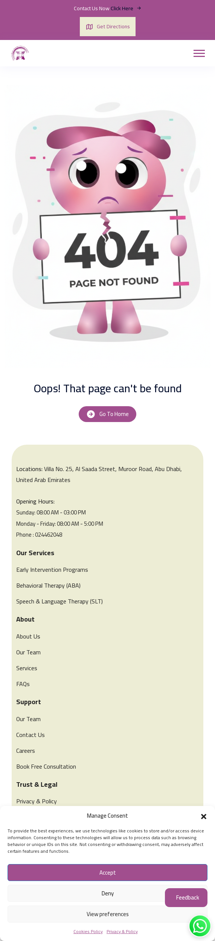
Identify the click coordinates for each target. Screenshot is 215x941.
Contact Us (30, 734)
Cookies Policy (88, 931)
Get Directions (107, 26)
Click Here (126, 8)
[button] (203, 816)
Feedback (187, 897)
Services (26, 668)
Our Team (28, 652)
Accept (107, 872)
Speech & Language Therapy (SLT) (59, 601)
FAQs (23, 683)
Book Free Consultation (46, 766)
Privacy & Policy (122, 931)
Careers (25, 750)
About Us (28, 636)
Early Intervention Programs (52, 569)
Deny (108, 893)
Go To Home (107, 413)
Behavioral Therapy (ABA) (48, 585)
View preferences (108, 914)
